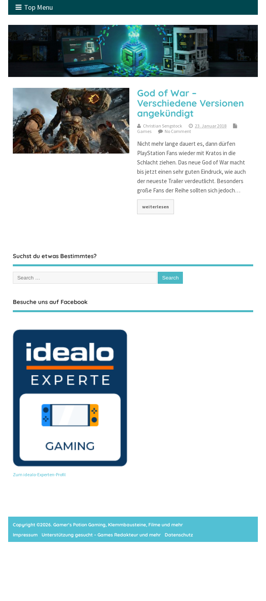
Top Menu (34, 7)
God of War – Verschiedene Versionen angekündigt (190, 103)
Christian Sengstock (162, 126)
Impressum (25, 535)
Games (144, 131)
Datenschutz (179, 535)
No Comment (178, 131)
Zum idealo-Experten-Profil (39, 474)
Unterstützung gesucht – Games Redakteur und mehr (101, 535)
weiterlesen (155, 207)
